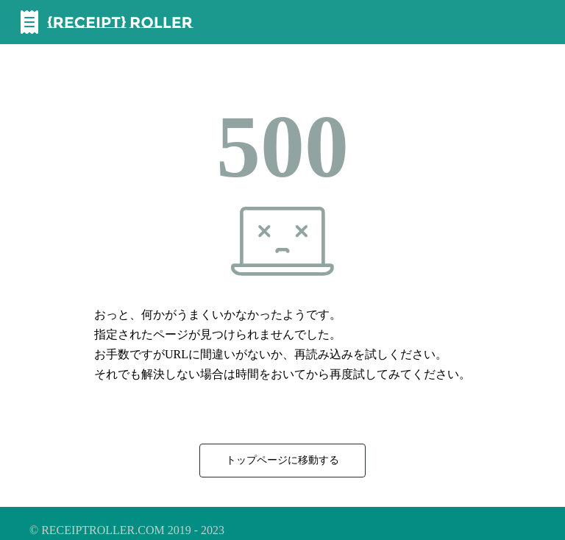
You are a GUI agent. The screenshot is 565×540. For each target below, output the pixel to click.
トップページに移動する (282, 460)
